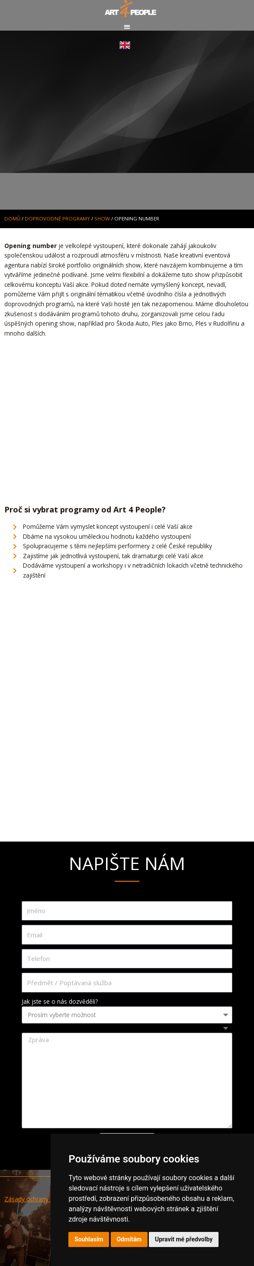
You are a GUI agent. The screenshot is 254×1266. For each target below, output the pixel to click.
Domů (12, 218)
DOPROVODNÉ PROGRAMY (57, 218)
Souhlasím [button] (88, 1239)
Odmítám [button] (128, 1239)
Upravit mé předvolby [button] (183, 1239)
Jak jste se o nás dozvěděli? (60, 1001)
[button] (127, 26)
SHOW (102, 218)
